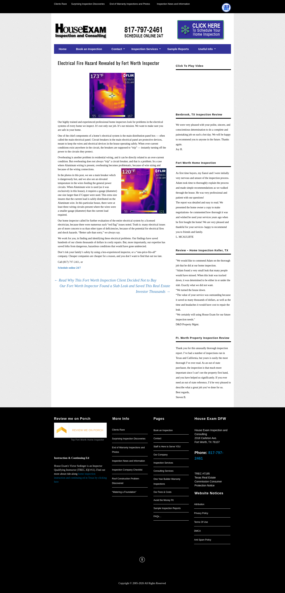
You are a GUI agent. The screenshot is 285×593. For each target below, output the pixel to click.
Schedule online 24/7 (69, 267)
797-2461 (74, 262)
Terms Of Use (201, 522)
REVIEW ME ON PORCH (87, 430)
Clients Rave (60, 4)
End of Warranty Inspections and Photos (131, 4)
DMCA (197, 531)
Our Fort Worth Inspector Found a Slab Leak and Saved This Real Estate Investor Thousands (115, 289)
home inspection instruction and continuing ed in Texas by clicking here (80, 477)
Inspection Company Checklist (127, 469)
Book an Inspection (163, 430)
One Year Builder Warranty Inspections (166, 481)
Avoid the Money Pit (163, 500)
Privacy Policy (201, 513)
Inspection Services (163, 462)
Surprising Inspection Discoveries (86, 4)
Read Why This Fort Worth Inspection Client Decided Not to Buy (105, 280)
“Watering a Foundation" (124, 492)
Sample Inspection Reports (167, 508)
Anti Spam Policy (202, 539)
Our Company (160, 454)
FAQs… (157, 516)
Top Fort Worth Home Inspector (87, 439)
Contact (157, 438)
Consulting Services (163, 471)
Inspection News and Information (173, 4)
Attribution (199, 504)
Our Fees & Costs (162, 492)
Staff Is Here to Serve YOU (167, 446)
